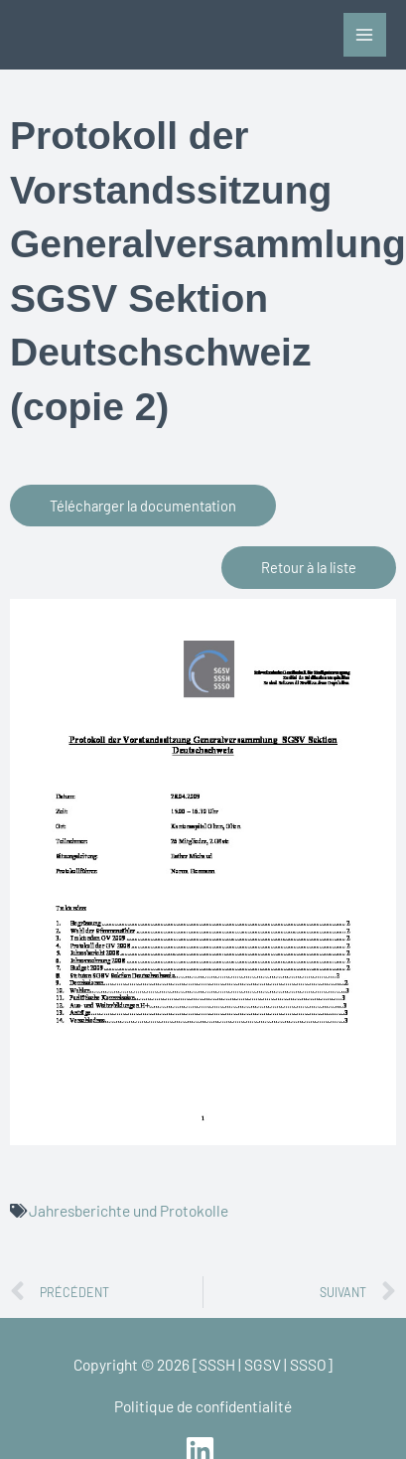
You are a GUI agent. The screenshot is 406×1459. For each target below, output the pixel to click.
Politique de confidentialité (203, 1405)
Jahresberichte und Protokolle (128, 1210)
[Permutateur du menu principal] (364, 34)
